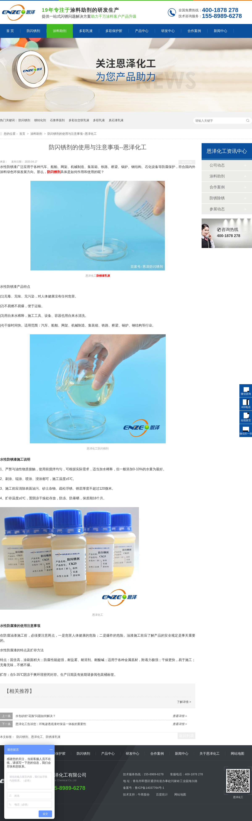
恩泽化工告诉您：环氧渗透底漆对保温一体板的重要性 (51, 724)
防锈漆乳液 (103, 275)
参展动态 (217, 209)
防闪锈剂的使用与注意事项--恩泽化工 (71, 133)
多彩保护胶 (113, 31)
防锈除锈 (217, 198)
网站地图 (237, 753)
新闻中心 (220, 31)
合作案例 (194, 31)
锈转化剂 (40, 120)
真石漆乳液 (116, 120)
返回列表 (187, 162)
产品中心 (141, 31)
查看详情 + (180, 716)
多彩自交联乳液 (79, 120)
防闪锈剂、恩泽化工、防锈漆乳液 (38, 736)
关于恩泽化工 (210, 753)
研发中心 (168, 31)
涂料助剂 (59, 31)
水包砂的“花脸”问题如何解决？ (36, 716)
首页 (22, 133)
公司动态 (217, 165)
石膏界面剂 (57, 120)
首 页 (10, 31)
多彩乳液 (86, 31)
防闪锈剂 (33, 31)
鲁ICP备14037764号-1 (149, 787)
